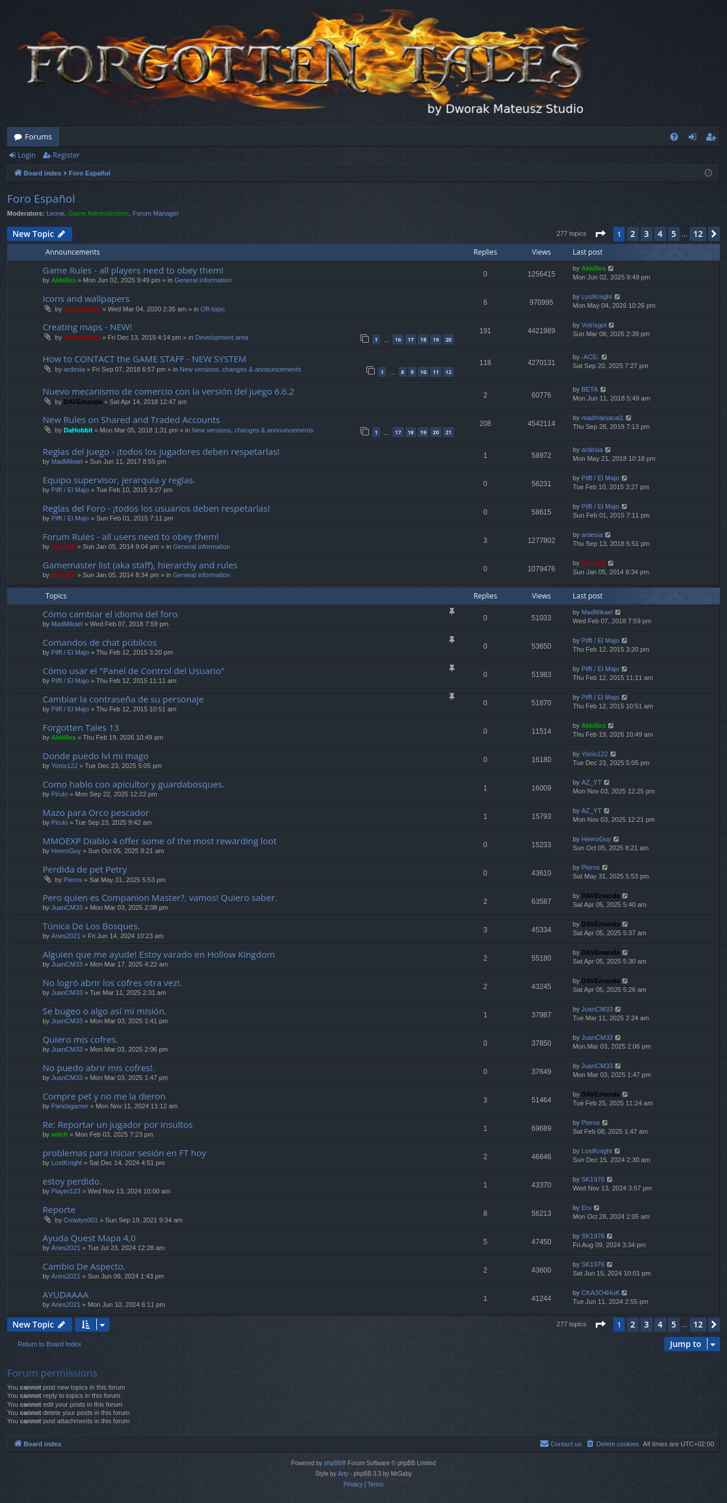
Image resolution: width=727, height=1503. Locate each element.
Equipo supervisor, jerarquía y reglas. (119, 480)
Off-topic (212, 309)
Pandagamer (70, 1106)
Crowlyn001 (81, 1220)
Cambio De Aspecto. (84, 1266)
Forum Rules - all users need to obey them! (131, 536)
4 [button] (660, 233)
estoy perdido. (72, 1181)
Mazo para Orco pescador (96, 812)
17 (411, 339)
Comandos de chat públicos (100, 642)
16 (398, 339)
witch (59, 1134)
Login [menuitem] (695, 139)
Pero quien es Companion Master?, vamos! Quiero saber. (160, 897)
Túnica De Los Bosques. (91, 926)
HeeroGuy (66, 850)
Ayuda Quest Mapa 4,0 (89, 1238)
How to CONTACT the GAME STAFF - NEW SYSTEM (144, 359)
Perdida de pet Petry (85, 869)
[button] (600, 234)
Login (26, 155)
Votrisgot (594, 324)
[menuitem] (674, 137)
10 (423, 372)
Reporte (59, 1209)
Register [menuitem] (713, 139)
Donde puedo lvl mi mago (95, 756)
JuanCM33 (67, 907)
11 (436, 372)
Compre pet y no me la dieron (104, 1096)
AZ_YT (592, 782)
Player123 (66, 1191)
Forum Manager (155, 213)
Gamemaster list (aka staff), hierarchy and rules (140, 565)
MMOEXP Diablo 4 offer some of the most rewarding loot (160, 841)
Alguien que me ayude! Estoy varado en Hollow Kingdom (159, 954)
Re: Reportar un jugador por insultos (118, 1124)
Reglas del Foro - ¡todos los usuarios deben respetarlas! (156, 508)
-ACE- (590, 356)
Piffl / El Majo (70, 489)
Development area (221, 337)
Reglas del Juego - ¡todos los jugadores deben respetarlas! (161, 451)
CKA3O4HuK (601, 1292)
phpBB (333, 1463)
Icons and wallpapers (86, 298)
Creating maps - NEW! (87, 327)
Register (66, 155)
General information (203, 280)
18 (423, 339)
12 (449, 372)
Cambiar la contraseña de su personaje (123, 699)
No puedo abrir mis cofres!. (99, 1067)
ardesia (74, 369)
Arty (343, 1474)
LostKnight (597, 296)
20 (449, 339)
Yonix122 (64, 765)
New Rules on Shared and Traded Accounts (131, 419)
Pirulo (59, 794)
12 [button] (698, 233)
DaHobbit (78, 430)
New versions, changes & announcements (240, 369)
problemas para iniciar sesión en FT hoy (124, 1153)
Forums (38, 136)
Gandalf (63, 546)
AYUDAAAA (66, 1294)
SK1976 (593, 1179)
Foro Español (41, 198)
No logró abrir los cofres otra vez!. (112, 982)
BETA (590, 389)
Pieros (73, 879)
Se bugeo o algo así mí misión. (105, 1011)
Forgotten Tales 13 (81, 727)
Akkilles (63, 280)
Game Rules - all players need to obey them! (133, 270)
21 (449, 432)
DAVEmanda (83, 401)
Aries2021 (66, 935)
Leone (56, 213)
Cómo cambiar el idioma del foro (110, 614)
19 (436, 339)
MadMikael (67, 461)
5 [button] (673, 233)
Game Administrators (98, 213)
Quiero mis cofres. (80, 1039)
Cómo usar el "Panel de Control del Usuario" (134, 670)
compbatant (82, 309)
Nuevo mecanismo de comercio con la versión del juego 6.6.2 (168, 391)
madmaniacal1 (603, 417)
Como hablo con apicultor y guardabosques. (134, 784)
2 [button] (633, 233)
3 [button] (646, 233)
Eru (587, 1207)
